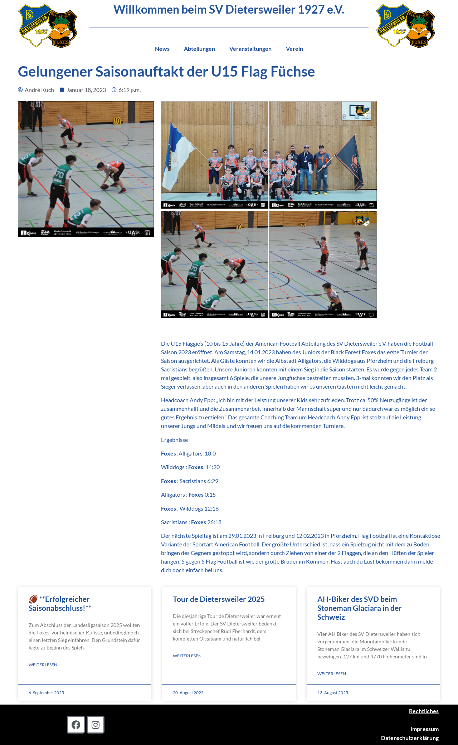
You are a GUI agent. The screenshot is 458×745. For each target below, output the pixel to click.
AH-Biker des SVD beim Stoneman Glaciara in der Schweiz (359, 607)
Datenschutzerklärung (410, 737)
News (162, 48)
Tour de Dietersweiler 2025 (219, 598)
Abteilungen (199, 48)
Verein (294, 48)
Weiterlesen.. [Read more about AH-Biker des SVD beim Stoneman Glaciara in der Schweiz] (332, 673)
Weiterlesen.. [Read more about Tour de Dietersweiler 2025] (188, 655)
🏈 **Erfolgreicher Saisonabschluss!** (60, 603)
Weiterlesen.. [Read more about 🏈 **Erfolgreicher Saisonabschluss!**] (44, 664)
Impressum (424, 728)
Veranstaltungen (250, 48)
